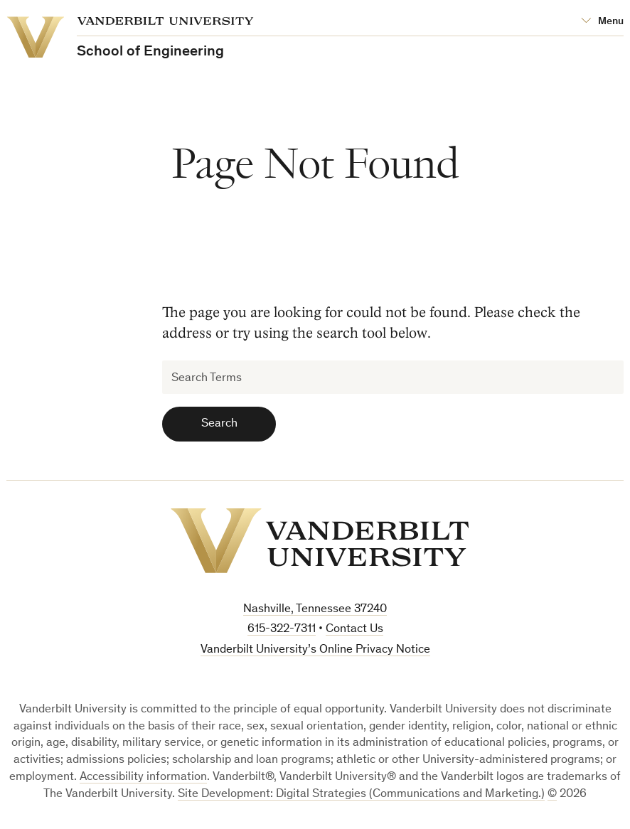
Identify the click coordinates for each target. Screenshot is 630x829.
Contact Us (354, 630)
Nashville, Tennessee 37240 (315, 610)
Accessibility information (143, 777)
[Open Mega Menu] (602, 21)
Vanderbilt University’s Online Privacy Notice (315, 650)
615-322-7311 (281, 630)
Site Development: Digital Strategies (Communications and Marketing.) (361, 794)
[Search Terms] (393, 377)
